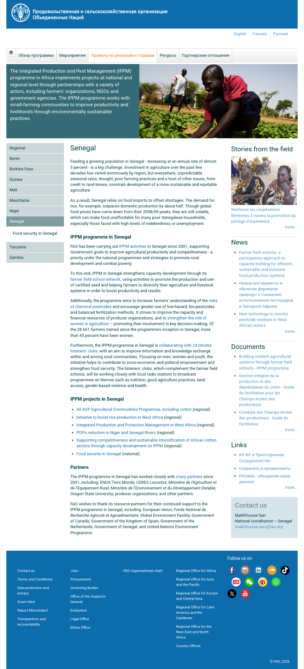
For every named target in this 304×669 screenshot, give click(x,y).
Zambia (16, 257)
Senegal (17, 221)
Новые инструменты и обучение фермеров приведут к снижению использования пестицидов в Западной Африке (266, 295)
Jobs (74, 570)
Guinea (16, 179)
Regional (17, 148)
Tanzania (18, 247)
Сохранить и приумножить (264, 468)
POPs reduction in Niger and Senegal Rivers (116, 432)
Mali (13, 189)
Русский (280, 34)
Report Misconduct (32, 610)
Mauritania (19, 200)
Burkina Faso (21, 169)
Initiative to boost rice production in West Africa (120, 417)
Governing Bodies (84, 588)
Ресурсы (168, 55)
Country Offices (188, 646)
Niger (14, 210)
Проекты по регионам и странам (122, 55)
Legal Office (79, 619)
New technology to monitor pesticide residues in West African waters (263, 320)
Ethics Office (80, 627)
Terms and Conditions (35, 579)
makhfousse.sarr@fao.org (259, 526)
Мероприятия (72, 55)
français (259, 34)
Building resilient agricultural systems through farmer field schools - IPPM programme (265, 362)
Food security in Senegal (35, 233)
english (240, 34)
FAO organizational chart (142, 570)
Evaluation (78, 610)
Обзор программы (36, 55)
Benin (15, 158)
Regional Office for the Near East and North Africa (194, 631)
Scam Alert (26, 602)
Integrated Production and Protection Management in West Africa (136, 425)
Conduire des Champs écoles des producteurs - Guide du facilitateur (265, 418)
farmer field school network (95, 279)
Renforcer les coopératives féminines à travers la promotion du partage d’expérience (263, 215)
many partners (189, 476)
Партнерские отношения (206, 55)
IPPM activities (132, 246)
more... (291, 227)
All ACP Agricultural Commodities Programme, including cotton (134, 409)
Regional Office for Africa (196, 570)
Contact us (26, 570)
